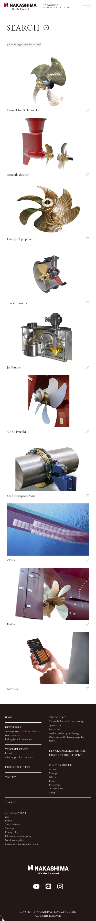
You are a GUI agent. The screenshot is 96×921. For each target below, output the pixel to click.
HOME (8, 717)
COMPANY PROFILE (60, 765)
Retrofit (9, 753)
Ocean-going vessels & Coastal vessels (23, 731)
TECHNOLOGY (57, 717)
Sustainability (56, 788)
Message (53, 773)
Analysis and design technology (64, 733)
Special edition (12, 824)
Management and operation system (21, 844)
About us (53, 769)
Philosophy (54, 784)
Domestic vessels (13, 735)
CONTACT (11, 802)
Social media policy (14, 840)
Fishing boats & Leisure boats (19, 739)
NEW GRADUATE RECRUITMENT (68, 750)
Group (52, 792)
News (7, 817)
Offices (52, 777)
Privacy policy (12, 832)
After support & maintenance (19, 757)
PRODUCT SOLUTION (17, 767)
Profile (52, 781)
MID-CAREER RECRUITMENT (65, 755)
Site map (9, 828)
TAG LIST (10, 777)
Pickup (8, 820)
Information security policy (18, 836)
